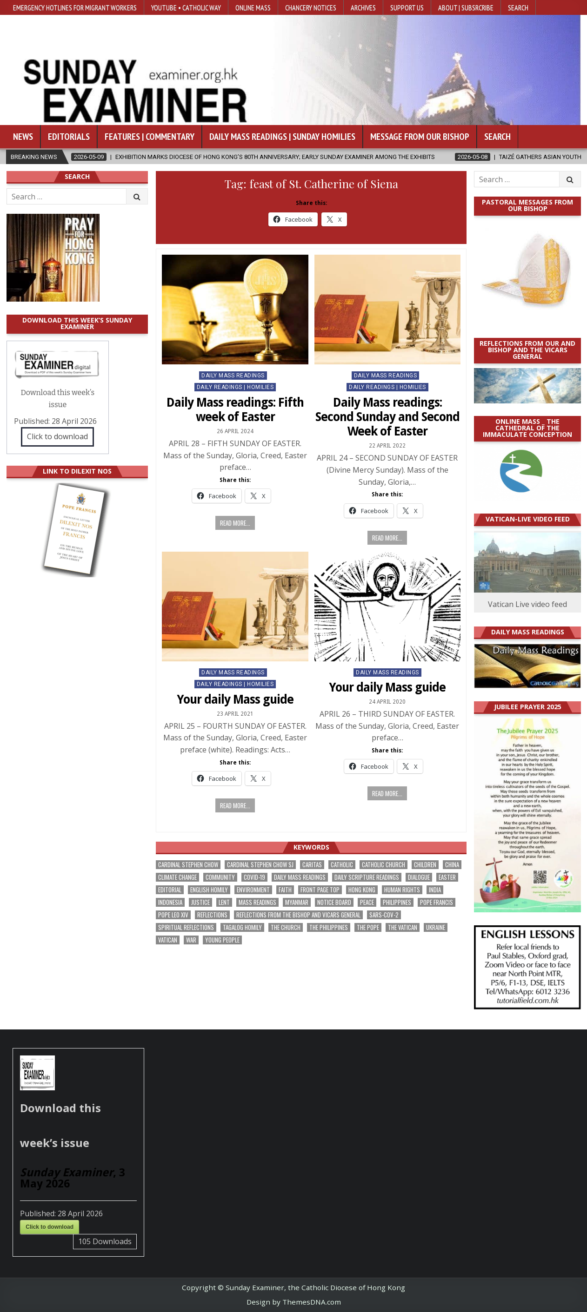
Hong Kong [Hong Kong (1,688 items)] (361, 889)
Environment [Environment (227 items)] (253, 889)
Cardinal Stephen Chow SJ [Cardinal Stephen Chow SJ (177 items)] (260, 864)
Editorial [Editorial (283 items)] (169, 889)
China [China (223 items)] (452, 864)
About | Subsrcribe (466, 7)
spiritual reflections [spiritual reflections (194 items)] (186, 927)
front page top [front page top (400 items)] (320, 889)
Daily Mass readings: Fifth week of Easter (235, 410)
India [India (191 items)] (435, 889)
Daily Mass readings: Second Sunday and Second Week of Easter (387, 417)
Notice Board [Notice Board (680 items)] (334, 902)
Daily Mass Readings (233, 375)
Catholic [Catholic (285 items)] (342, 864)
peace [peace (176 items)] (367, 902)
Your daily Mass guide (235, 699)
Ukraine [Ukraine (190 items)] (435, 927)
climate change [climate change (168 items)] (177, 877)
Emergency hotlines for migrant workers (75, 7)
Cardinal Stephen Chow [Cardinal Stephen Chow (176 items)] (188, 864)
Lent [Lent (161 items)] (224, 902)
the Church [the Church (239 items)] (285, 927)
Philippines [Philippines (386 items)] (397, 902)
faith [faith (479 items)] (285, 889)
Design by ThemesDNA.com (294, 1301)
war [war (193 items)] (191, 940)
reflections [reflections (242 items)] (212, 914)
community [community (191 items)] (220, 877)
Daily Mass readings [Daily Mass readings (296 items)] (300, 877)
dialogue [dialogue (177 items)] (419, 877)
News (23, 137)
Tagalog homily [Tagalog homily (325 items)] (242, 927)
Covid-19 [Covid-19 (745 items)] (254, 877)
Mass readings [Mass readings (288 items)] (257, 902)
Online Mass (253, 7)
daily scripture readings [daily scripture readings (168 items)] (366, 877)
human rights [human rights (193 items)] (402, 889)
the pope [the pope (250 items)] (368, 927)
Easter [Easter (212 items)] (447, 877)
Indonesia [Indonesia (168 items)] (170, 902)
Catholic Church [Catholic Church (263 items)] (383, 864)
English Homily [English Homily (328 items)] (209, 889)
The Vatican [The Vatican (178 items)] (402, 927)
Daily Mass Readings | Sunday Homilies (282, 137)
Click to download (57, 436)
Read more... (235, 522)
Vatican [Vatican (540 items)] (167, 940)
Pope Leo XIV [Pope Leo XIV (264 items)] (173, 914)
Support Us (407, 7)
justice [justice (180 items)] (200, 902)
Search (518, 7)
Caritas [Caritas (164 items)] (312, 864)
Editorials (69, 137)
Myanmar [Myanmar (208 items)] (296, 902)
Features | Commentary (149, 137)
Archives (363, 7)
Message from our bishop (419, 137)
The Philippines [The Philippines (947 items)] (328, 927)
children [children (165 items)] (425, 864)
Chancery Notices (310, 7)
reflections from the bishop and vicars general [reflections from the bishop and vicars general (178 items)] (298, 914)
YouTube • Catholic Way (186, 7)
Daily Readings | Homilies (235, 387)
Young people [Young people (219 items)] (222, 940)
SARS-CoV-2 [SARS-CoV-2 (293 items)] (384, 914)
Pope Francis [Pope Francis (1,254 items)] (436, 902)
